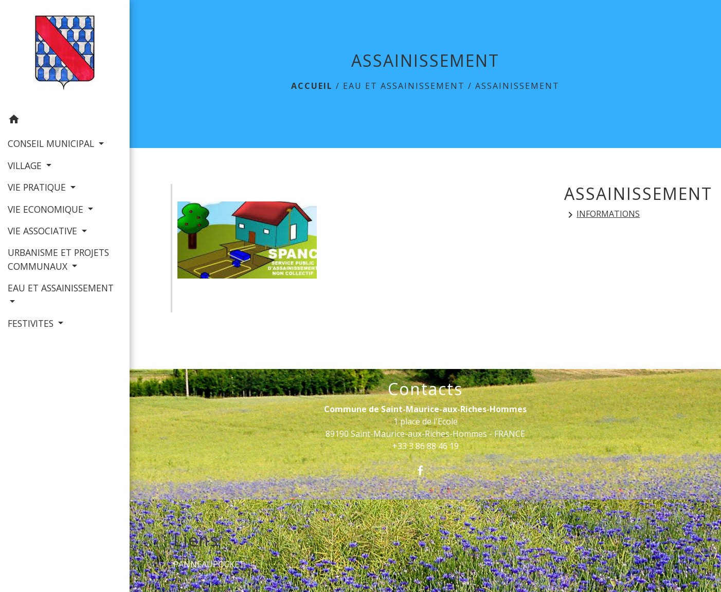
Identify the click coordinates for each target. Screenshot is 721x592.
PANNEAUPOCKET (209, 564)
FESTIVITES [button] (32, 323)
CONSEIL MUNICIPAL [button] (52, 143)
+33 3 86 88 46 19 (425, 446)
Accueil (312, 85)
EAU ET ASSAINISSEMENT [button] (61, 288)
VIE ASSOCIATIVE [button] (44, 231)
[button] (65, 121)
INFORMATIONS (602, 214)
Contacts (425, 389)
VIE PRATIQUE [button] (38, 187)
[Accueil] (65, 54)
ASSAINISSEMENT (517, 85)
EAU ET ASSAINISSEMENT (404, 85)
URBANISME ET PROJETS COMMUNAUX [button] (58, 259)
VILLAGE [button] (26, 165)
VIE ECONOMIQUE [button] (47, 209)
